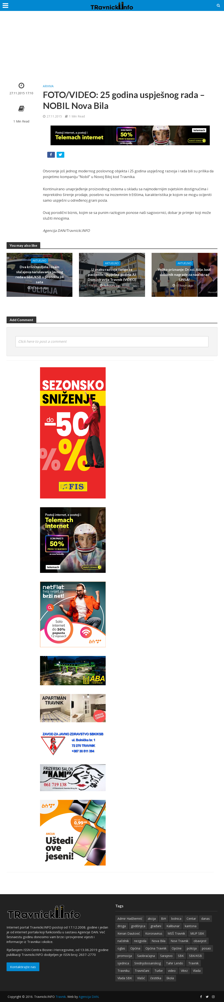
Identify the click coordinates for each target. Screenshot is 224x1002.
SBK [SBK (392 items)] (181, 956)
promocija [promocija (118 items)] (124, 956)
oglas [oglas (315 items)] (121, 948)
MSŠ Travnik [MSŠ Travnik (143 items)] (176, 933)
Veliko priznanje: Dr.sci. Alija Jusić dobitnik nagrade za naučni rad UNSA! (184, 274)
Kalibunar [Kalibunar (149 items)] (173, 926)
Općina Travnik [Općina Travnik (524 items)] (155, 948)
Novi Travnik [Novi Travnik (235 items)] (179, 941)
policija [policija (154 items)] (192, 948)
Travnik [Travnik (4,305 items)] (193, 963)
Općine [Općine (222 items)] (177, 948)
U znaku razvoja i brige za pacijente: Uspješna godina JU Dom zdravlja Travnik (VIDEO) (112, 274)
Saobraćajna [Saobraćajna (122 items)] (146, 956)
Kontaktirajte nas (23, 967)
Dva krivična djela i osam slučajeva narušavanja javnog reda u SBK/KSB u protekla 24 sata (39, 274)
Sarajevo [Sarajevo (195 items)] (166, 956)
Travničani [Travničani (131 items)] (142, 971)
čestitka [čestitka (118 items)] (155, 978)
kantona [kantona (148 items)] (190, 926)
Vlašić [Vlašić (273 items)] (141, 978)
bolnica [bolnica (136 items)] (176, 918)
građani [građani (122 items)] (155, 926)
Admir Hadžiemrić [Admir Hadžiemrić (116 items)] (129, 918)
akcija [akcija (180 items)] (152, 918)
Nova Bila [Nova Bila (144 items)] (158, 941)
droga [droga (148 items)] (121, 926)
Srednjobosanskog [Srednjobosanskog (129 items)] (147, 963)
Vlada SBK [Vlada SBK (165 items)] (124, 978)
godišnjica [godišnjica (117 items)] (138, 926)
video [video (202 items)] (172, 971)
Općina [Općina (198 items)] (135, 948)
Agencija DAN (88, 997)
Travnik (61, 997)
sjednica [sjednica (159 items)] (123, 963)
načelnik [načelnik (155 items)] (123, 941)
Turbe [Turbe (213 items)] (158, 971)
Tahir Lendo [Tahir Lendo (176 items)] (174, 963)
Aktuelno (39, 260)
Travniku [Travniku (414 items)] (123, 971)
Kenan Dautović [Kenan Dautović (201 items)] (128, 933)
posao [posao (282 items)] (206, 948)
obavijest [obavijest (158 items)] (200, 941)
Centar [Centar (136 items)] (191, 918)
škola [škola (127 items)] (170, 978)
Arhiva (48, 86)
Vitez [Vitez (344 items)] (184, 971)
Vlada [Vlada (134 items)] (197, 971)
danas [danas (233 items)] (205, 918)
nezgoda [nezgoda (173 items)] (140, 941)
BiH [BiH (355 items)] (163, 918)
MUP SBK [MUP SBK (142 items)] (197, 933)
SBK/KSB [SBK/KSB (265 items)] (195, 956)
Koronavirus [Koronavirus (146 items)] (153, 933)
